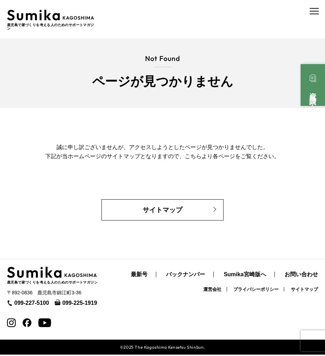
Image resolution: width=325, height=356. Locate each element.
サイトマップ (162, 210)
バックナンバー (185, 276)
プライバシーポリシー (256, 290)
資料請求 (313, 91)
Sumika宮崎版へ (245, 276)
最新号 (139, 276)
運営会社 (212, 290)
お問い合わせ (301, 276)
